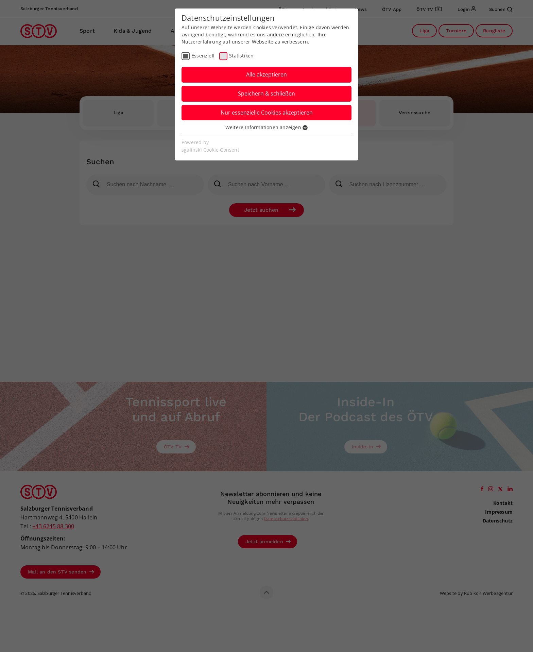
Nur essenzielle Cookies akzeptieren (267, 112)
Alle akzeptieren (266, 74)
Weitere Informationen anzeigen (266, 127)
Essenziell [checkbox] (202, 55)
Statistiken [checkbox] (241, 55)
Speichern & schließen (266, 93)
